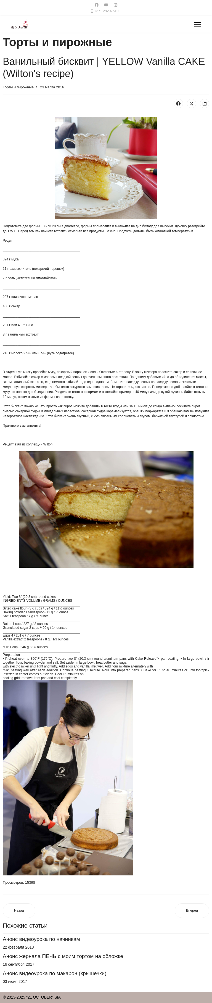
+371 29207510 (106, 11)
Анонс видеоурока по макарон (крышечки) (55, 973)
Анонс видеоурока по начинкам (41, 939)
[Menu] (197, 24)
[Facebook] (97, 5)
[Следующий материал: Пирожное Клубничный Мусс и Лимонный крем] (192, 910)
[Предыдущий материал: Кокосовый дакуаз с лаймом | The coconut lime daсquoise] (19, 910)
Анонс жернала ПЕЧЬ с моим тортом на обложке (63, 956)
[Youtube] (106, 5)
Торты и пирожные (18, 87)
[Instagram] (115, 5)
